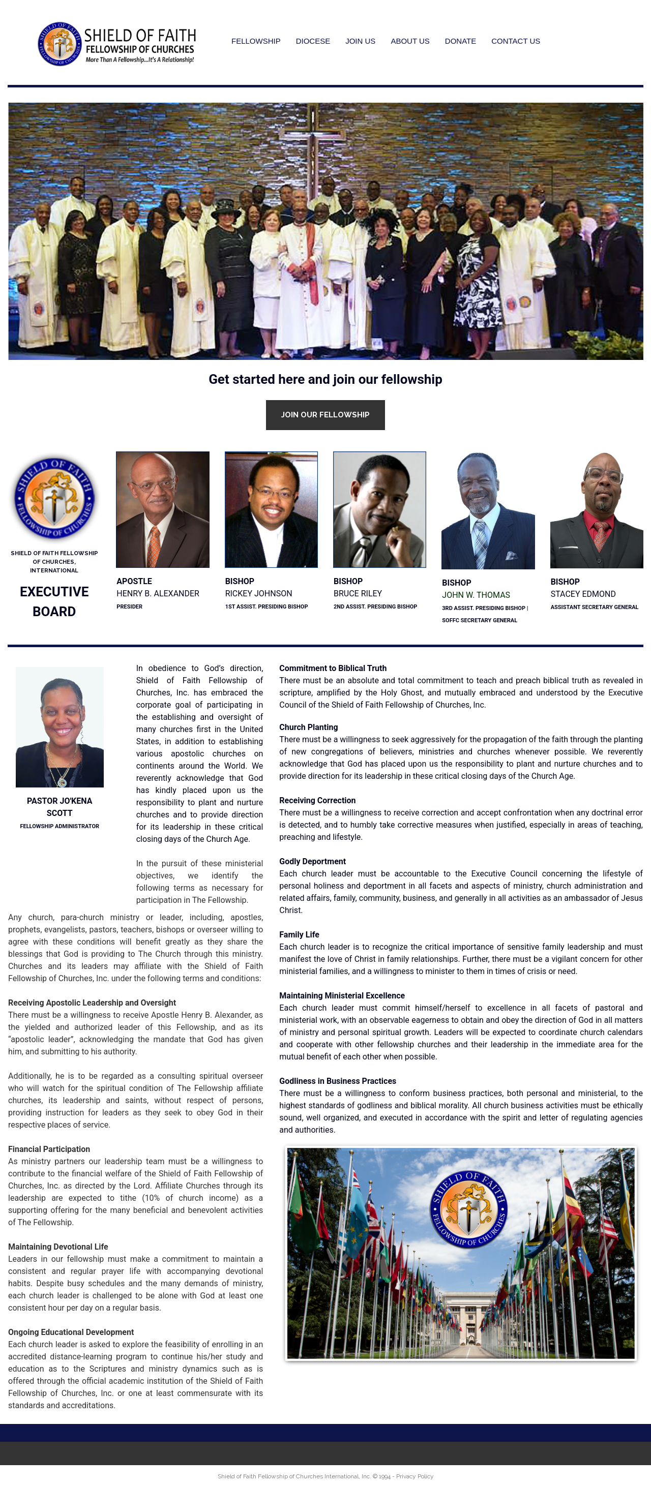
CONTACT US (515, 41)
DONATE (460, 41)
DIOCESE (313, 41)
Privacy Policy (415, 1476)
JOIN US (360, 41)
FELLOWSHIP (256, 41)
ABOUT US (410, 41)
